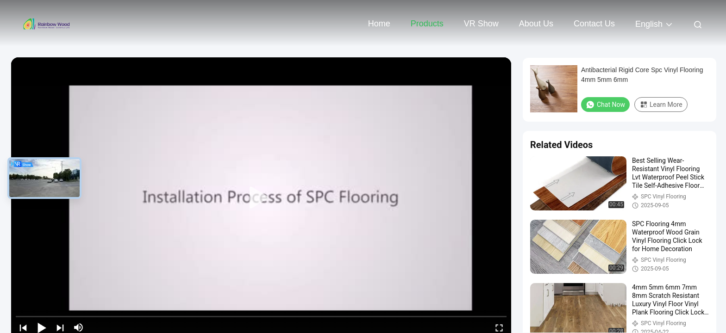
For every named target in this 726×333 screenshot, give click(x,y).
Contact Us (594, 23)
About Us (536, 23)
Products (427, 23)
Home (379, 23)
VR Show (481, 23)
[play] (261, 198)
